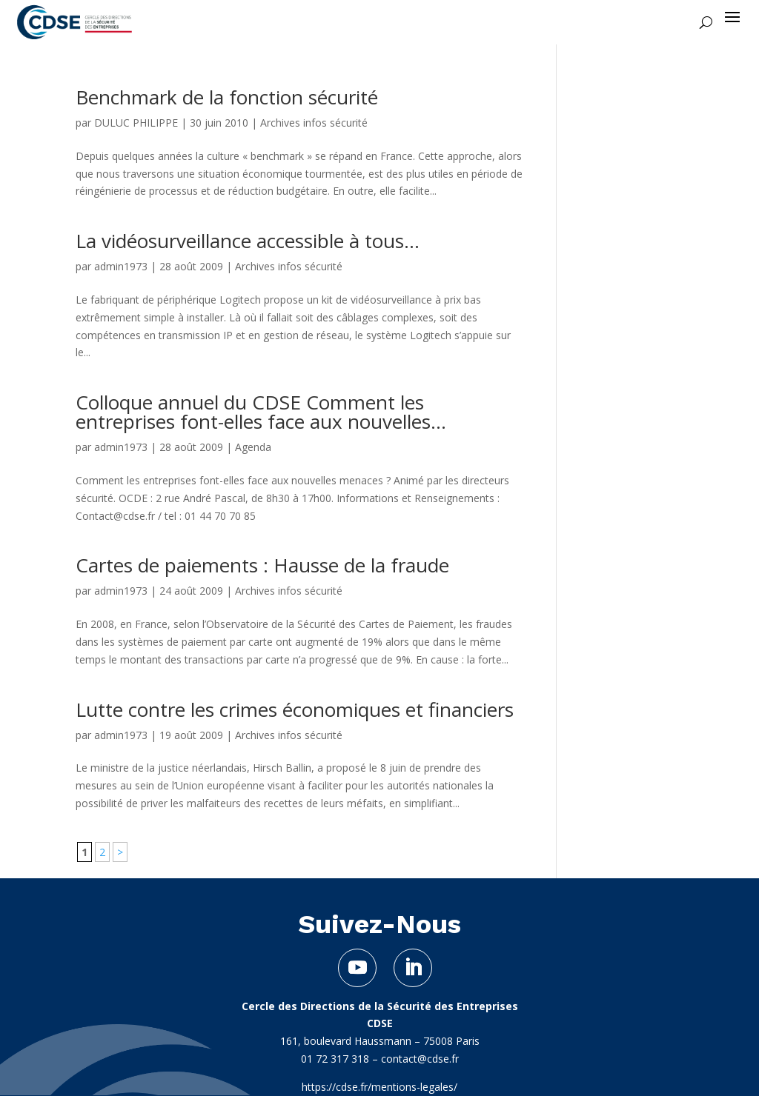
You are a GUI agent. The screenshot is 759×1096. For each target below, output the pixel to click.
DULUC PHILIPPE (136, 123)
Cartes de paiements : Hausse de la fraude (262, 565)
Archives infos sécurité (314, 123)
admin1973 (121, 266)
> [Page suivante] (120, 852)
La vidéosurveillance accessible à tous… (248, 240)
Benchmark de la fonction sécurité (227, 97)
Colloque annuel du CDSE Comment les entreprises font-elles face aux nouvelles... (261, 412)
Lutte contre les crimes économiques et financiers (295, 709)
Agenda (253, 447)
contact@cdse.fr (420, 1059)
